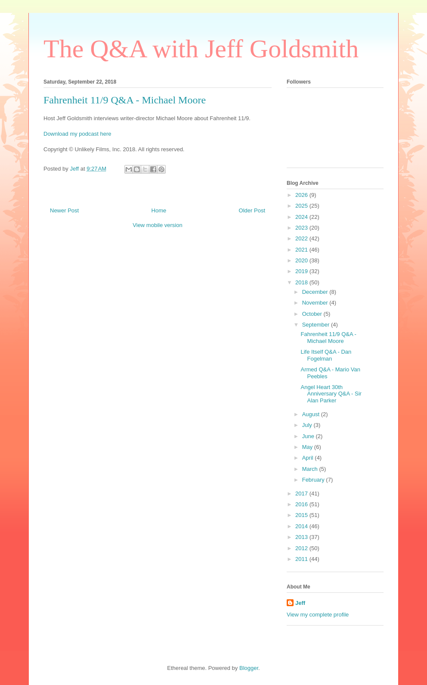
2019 (302, 271)
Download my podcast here (77, 134)
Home (159, 210)
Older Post (252, 210)
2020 (302, 260)
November (316, 302)
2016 (302, 504)
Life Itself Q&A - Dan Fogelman (325, 355)
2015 (302, 515)
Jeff (300, 603)
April (308, 458)
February (314, 479)
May (308, 447)
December (316, 292)
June (309, 436)
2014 (302, 526)
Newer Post (64, 210)
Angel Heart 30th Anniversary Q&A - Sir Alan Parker (330, 394)
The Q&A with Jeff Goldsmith (201, 48)
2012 (302, 548)
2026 (302, 195)
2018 (302, 282)
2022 (302, 238)
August (311, 414)
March (310, 469)
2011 (302, 559)
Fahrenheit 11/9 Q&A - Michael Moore (328, 337)
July (308, 425)
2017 (302, 493)
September (316, 324)
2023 (302, 227)
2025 (302, 205)
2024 (302, 217)
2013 (302, 537)
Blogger (248, 668)
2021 (302, 249)
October (313, 314)
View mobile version (157, 225)
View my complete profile (318, 614)
